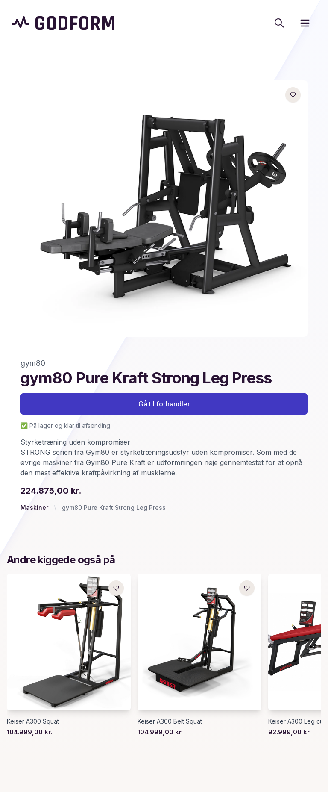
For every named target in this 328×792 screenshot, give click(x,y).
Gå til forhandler (164, 404)
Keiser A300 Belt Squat (170, 721)
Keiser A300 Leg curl (297, 721)
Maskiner (34, 507)
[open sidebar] (305, 23)
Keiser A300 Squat (33, 721)
